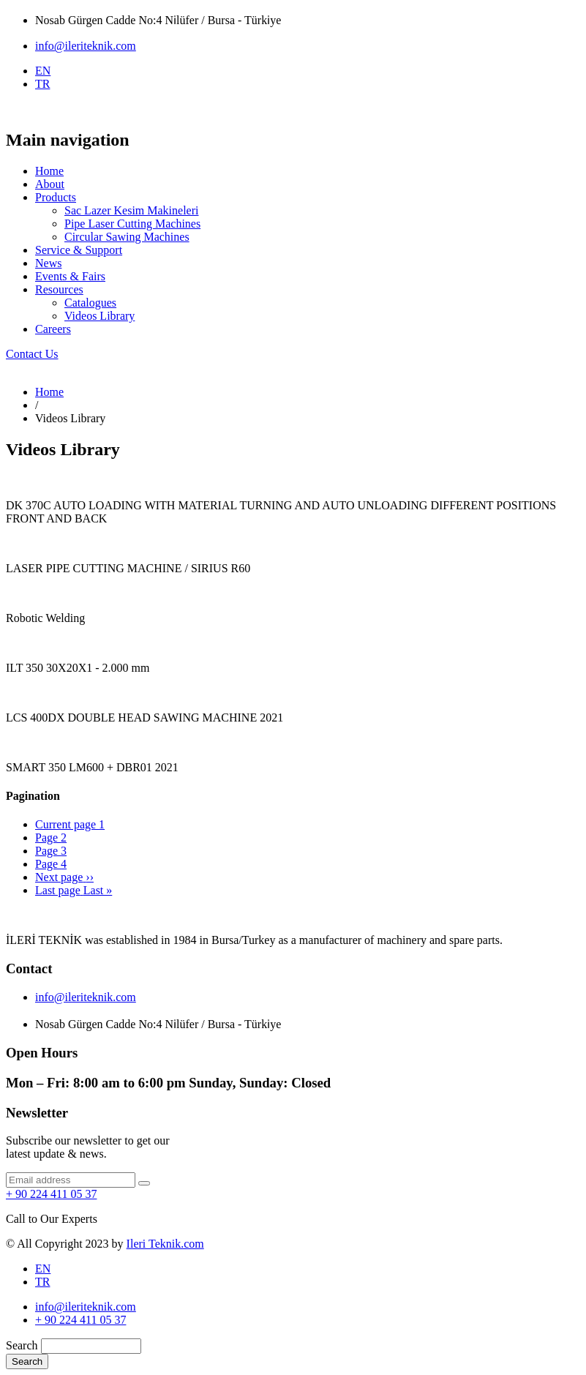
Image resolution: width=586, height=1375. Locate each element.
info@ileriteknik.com (85, 46)
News (48, 263)
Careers (53, 329)
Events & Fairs (70, 276)
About (49, 184)
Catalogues (90, 302)
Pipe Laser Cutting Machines (132, 223)
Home (49, 171)
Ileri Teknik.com (165, 1243)
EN (42, 70)
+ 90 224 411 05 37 (51, 1194)
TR (42, 84)
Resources (59, 289)
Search (22, 1345)
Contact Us (32, 354)
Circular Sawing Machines (126, 237)
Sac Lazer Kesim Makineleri (131, 210)
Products (55, 197)
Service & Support (78, 250)
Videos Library (99, 316)
